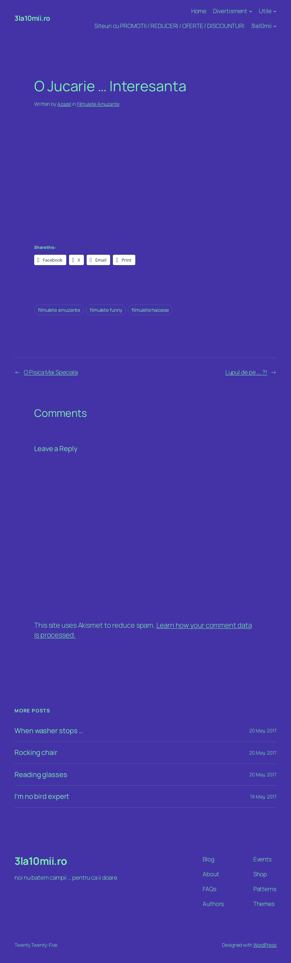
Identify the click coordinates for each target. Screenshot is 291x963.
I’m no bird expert (41, 797)
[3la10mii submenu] (275, 26)
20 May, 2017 (263, 730)
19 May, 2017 (263, 796)
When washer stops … (48, 731)
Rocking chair (35, 753)
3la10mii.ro (32, 18)
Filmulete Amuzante (98, 104)
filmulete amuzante (59, 310)
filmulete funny (106, 310)
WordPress (265, 945)
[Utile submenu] (275, 11)
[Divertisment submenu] (250, 11)
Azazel (64, 104)
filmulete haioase (150, 310)
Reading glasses (40, 775)
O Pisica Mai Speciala (51, 372)
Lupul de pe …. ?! (246, 372)
